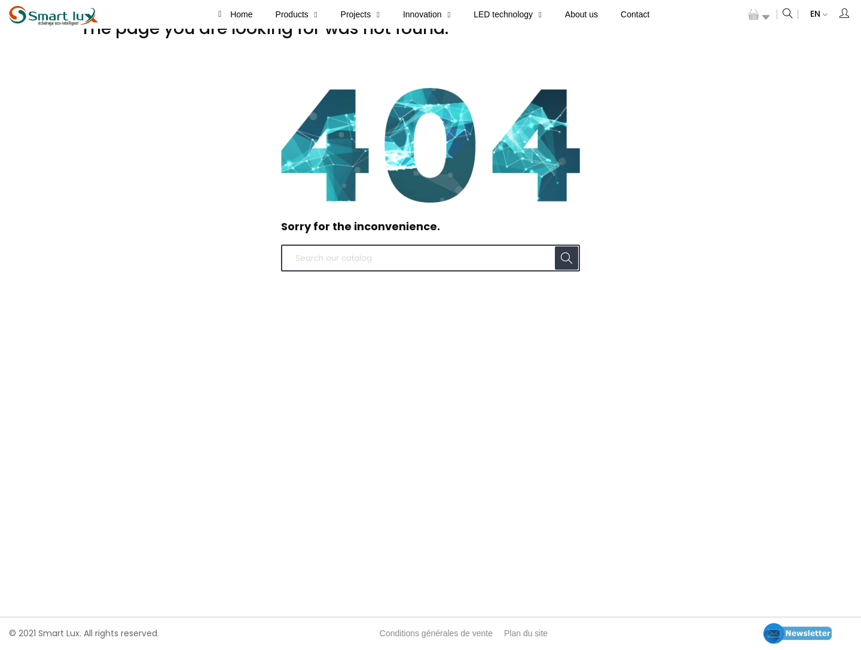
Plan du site (526, 633)
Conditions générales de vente (436, 633)
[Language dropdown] (813, 14)
